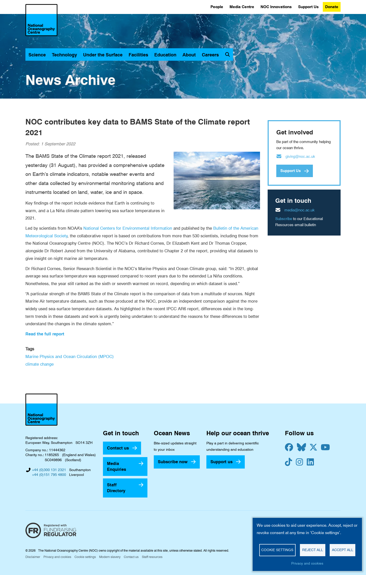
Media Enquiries (116, 466)
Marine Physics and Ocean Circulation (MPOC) (69, 356)
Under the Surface (103, 54)
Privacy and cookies (57, 557)
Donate (331, 6)
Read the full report (44, 333)
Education (165, 54)
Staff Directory (116, 487)
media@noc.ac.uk (299, 210)
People (216, 6)
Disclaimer (32, 557)
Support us (221, 461)
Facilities (138, 54)
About (189, 54)
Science (37, 54)
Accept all (342, 550)
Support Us (308, 6)
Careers (210, 54)
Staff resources (152, 557)
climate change (39, 364)
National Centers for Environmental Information (127, 228)
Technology (64, 54)
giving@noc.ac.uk (300, 156)
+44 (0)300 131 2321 (49, 470)
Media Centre (242, 6)
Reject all (312, 550)
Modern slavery (109, 557)
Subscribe (283, 218)
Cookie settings (85, 557)
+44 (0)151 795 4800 (49, 475)
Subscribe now (173, 461)
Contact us (118, 447)
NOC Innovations (276, 6)
